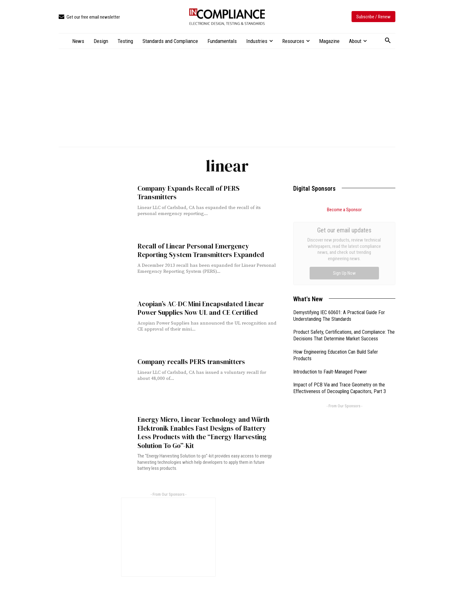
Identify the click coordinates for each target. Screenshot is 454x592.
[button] (387, 40)
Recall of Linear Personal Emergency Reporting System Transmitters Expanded (200, 250)
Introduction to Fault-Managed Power (330, 301)
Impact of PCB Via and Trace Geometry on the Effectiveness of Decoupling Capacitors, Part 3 (339, 317)
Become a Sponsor (344, 209)
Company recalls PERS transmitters (191, 361)
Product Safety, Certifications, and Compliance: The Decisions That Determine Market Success (344, 264)
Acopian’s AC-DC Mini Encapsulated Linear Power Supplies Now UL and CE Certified (200, 308)
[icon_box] (89, 17)
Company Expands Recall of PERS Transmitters (188, 192)
